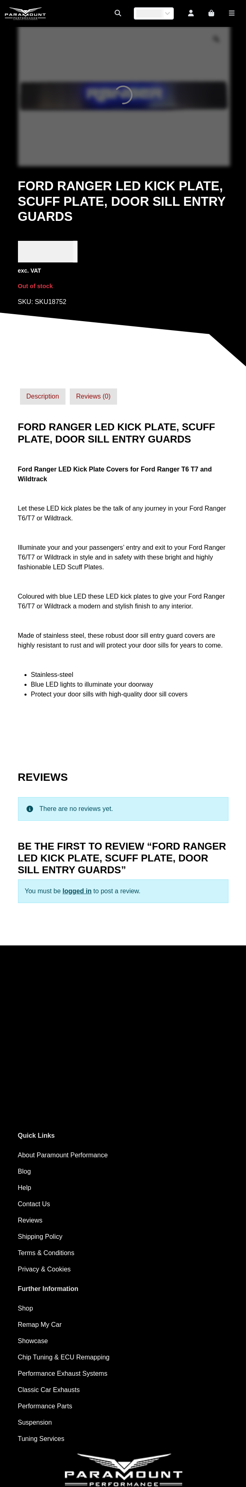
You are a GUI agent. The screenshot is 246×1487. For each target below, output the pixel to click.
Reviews (30, 1220)
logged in (76, 891)
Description (43, 396)
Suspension (35, 1422)
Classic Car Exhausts (49, 1389)
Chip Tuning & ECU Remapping (64, 1357)
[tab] (43, 396)
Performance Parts (45, 1406)
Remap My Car (40, 1324)
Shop (25, 1308)
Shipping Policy (40, 1236)
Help (24, 1187)
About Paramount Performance (63, 1155)
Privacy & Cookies (44, 1269)
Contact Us (34, 1204)
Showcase (33, 1340)
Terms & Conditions (46, 1252)
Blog (24, 1171)
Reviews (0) (93, 396)
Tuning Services (41, 1438)
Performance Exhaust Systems (63, 1373)
